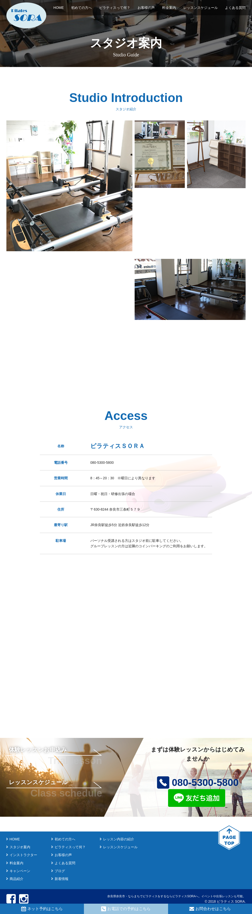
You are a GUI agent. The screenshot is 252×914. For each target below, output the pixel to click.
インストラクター (23, 855)
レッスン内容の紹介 (118, 839)
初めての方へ (81, 8)
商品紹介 (16, 879)
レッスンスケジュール (200, 8)
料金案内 (169, 8)
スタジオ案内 (20, 847)
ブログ (60, 871)
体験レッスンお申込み (38, 750)
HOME (58, 8)
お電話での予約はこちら (126, 908)
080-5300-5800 (197, 782)
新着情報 (61, 879)
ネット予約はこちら (42, 908)
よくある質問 (235, 8)
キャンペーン (20, 871)
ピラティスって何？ (114, 8)
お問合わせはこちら (210, 908)
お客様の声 (146, 8)
